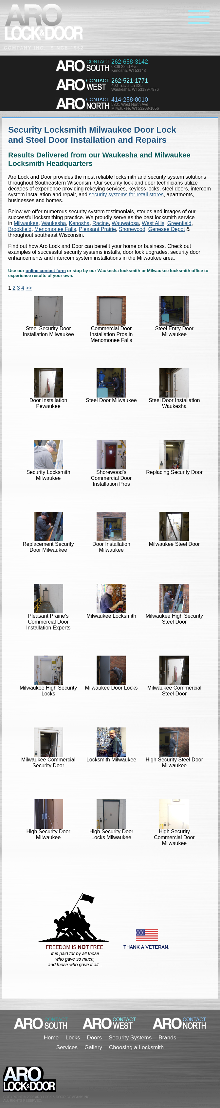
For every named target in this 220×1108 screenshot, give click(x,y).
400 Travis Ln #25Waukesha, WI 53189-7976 (135, 87)
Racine (100, 223)
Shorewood (132, 229)
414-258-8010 (129, 99)
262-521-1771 (129, 80)
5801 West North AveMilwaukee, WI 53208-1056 (135, 106)
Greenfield (179, 223)
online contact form (46, 270)
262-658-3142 (129, 61)
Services (67, 1047)
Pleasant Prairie (97, 229)
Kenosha (79, 223)
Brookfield (19, 229)
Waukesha (53, 223)
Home (51, 1038)
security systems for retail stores (126, 194)
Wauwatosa (125, 223)
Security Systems (130, 1038)
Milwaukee (26, 223)
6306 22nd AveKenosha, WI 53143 (128, 68)
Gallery (93, 1047)
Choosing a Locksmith (136, 1047)
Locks (72, 1038)
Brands (167, 1038)
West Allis (153, 223)
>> (29, 288)
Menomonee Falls (55, 229)
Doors (94, 1038)
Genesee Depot (166, 229)
